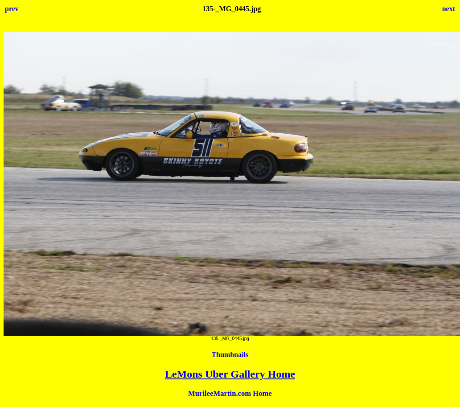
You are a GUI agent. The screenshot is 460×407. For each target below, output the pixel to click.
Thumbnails (230, 354)
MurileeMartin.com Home (230, 393)
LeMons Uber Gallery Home (230, 374)
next (448, 8)
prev (12, 8)
